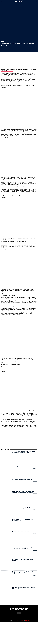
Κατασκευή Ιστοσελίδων (20, 620)
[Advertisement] (18, 440)
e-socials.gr (27, 620)
